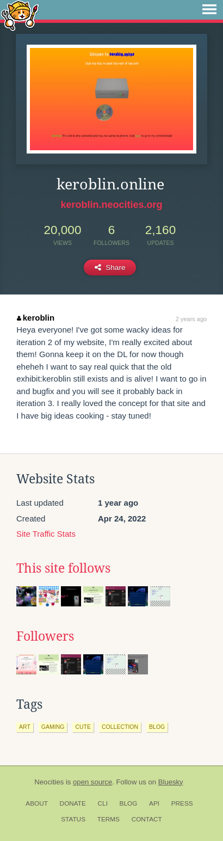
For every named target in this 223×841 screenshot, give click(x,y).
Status (73, 819)
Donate (73, 803)
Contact (147, 819)
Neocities (49, 782)
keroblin (35, 317)
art (24, 726)
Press (182, 803)
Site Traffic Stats (46, 533)
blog (157, 726)
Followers (45, 636)
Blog (129, 803)
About (37, 803)
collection (120, 726)
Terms (108, 819)
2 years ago (191, 319)
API (154, 803)
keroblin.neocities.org (111, 204)
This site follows (63, 568)
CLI (103, 803)
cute (83, 726)
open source (92, 782)
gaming (53, 726)
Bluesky (170, 782)
